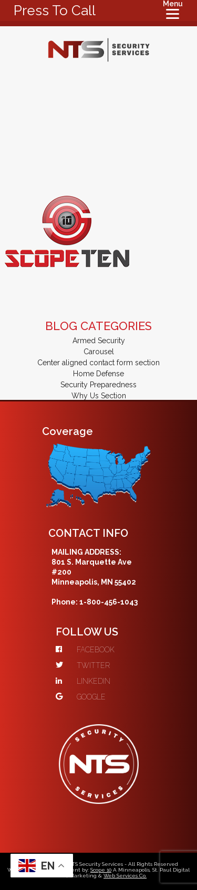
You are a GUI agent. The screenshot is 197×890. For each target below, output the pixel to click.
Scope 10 (100, 870)
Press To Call (55, 10)
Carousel (99, 351)
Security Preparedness (98, 384)
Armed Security (98, 340)
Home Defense (98, 373)
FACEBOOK (85, 649)
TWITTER (83, 665)
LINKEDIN (83, 681)
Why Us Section (98, 395)
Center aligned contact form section (98, 362)
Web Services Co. (125, 875)
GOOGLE (81, 697)
